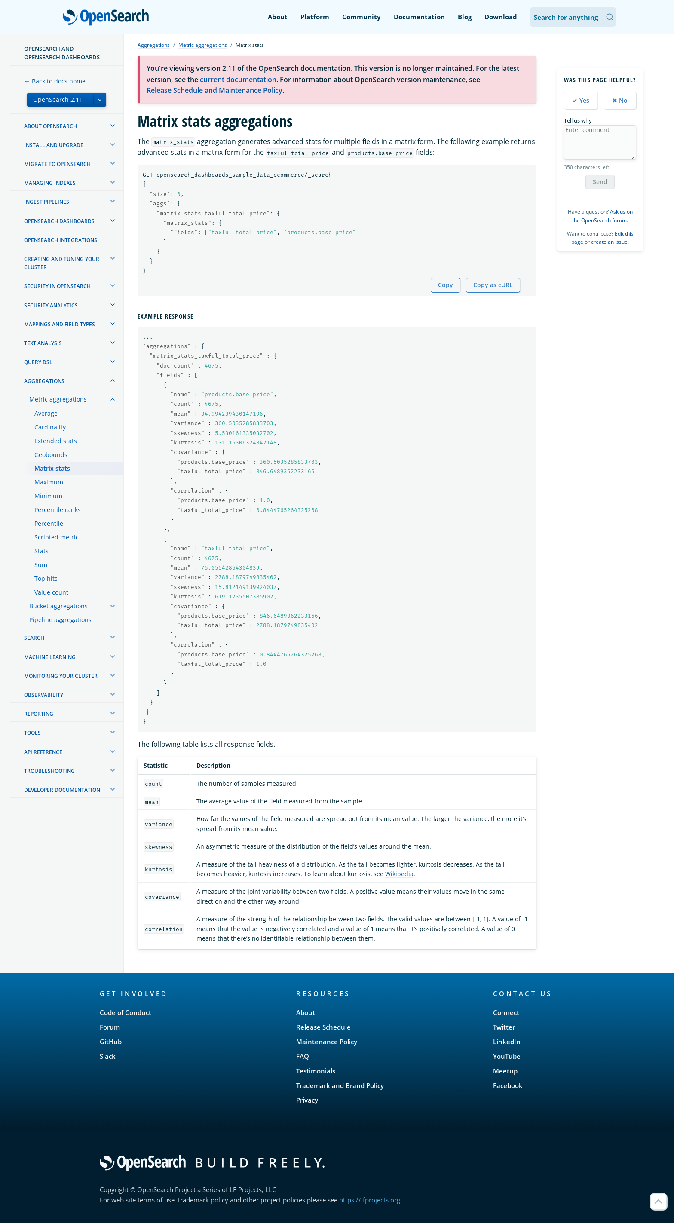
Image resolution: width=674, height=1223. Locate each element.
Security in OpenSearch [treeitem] (57, 286)
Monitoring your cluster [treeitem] (61, 676)
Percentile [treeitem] (48, 523)
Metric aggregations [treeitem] (58, 399)
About (278, 16)
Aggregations (154, 45)
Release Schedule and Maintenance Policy (214, 90)
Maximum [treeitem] (48, 482)
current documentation (238, 79)
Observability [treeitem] (43, 695)
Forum (110, 1027)
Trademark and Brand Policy (340, 1085)
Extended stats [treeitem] (55, 441)
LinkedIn (507, 1041)
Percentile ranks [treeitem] (57, 510)
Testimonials (315, 1071)
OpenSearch (108, 18)
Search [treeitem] (34, 637)
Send (600, 182)
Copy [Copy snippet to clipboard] (445, 285)
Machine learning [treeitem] (50, 657)
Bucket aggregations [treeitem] (58, 606)
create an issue (609, 241)
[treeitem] (112, 125)
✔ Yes (581, 100)
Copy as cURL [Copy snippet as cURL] (493, 285)
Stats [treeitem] (41, 551)
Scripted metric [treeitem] (56, 537)
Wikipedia (399, 874)
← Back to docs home (55, 81)
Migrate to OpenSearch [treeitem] (57, 164)
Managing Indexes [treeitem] (50, 183)
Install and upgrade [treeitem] (53, 145)
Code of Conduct (125, 1012)
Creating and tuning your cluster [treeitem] (61, 263)
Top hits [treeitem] (46, 578)
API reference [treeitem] (43, 752)
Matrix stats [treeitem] (52, 468)
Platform (314, 16)
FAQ (302, 1056)
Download (500, 16)
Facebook (508, 1085)
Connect (506, 1012)
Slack (108, 1056)
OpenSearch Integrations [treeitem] (60, 240)
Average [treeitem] (46, 413)
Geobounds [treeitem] (50, 455)
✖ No (620, 100)
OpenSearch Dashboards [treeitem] (59, 221)
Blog (465, 16)
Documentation (419, 16)
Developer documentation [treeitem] (62, 790)
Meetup (505, 1071)
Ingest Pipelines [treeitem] (46, 201)
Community (361, 16)
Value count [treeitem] (51, 592)
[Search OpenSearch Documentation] (573, 17)
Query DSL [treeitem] (38, 362)
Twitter (504, 1027)
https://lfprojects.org (369, 1199)
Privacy (307, 1100)
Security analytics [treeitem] (51, 305)
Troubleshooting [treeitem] (49, 771)
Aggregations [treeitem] (44, 381)
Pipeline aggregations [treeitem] (60, 620)
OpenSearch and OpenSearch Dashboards (62, 53)
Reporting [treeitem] (38, 713)
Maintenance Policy (326, 1041)
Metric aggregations (202, 45)
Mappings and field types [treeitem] (59, 324)
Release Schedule (323, 1027)
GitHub (111, 1041)
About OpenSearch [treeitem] (50, 126)
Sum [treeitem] (40, 565)
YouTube (507, 1056)
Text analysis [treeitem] (43, 343)
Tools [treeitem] (32, 732)
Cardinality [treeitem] (50, 427)
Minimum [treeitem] (48, 496)
